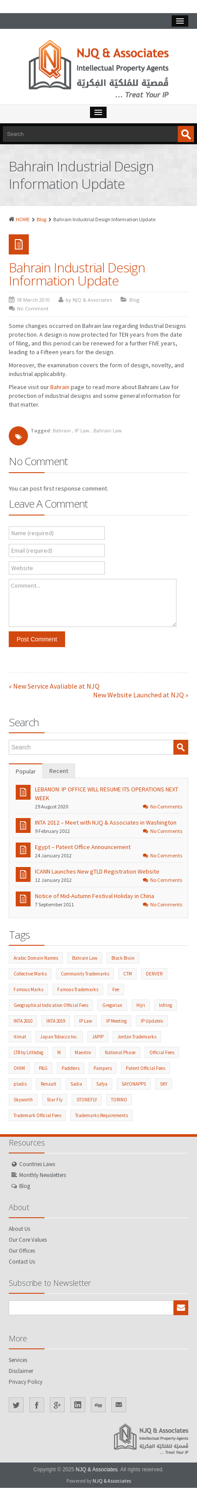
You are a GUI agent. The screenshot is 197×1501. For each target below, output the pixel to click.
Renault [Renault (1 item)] (48, 1084)
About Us (19, 1229)
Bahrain (59, 387)
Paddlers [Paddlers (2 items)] (70, 1068)
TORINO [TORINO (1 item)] (119, 1100)
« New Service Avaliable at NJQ (54, 686)
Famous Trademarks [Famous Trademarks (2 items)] (77, 989)
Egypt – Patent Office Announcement (83, 847)
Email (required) (31, 550)
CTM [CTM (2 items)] (127, 974)
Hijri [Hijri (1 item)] (140, 1005)
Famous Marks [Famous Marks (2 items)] (28, 989)
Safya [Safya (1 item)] (101, 1084)
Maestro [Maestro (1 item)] (83, 1052)
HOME (23, 219)
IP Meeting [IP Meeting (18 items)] (116, 1021)
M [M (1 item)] (59, 1052)
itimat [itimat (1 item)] (20, 1037)
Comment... (25, 585)
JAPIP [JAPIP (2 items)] (98, 1037)
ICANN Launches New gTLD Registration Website (97, 871)
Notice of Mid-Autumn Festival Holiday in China (94, 896)
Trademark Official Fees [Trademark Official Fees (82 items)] (37, 1115)
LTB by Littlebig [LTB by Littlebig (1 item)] (28, 1052)
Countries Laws (37, 1164)
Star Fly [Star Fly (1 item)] (54, 1100)
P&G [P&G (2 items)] (43, 1068)
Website (22, 568)
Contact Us (22, 1261)
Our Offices (22, 1250)
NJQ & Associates (97, 1469)
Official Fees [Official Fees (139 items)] (161, 1052)
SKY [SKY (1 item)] (163, 1084)
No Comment (32, 308)
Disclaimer (21, 1371)
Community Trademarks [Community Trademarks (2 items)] (85, 974)
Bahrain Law (107, 430)
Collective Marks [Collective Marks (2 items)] (30, 974)
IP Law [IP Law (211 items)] (85, 1021)
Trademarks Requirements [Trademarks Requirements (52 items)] (101, 1115)
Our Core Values (28, 1239)
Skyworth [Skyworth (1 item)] (23, 1100)
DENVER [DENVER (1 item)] (154, 974)
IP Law (82, 430)
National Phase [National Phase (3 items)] (120, 1052)
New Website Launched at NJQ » (140, 694)
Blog (41, 219)
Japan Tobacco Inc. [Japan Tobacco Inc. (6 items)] (59, 1037)
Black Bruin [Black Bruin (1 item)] (123, 958)
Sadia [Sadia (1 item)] (76, 1084)
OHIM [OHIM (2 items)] (19, 1068)
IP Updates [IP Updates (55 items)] (152, 1021)
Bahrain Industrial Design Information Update (77, 273)
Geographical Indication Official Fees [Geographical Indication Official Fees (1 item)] (51, 1005)
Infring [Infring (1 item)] (165, 1005)
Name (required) (32, 533)
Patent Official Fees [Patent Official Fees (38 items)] (145, 1068)
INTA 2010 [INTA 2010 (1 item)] (23, 1021)
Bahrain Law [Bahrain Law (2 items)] (84, 958)
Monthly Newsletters (42, 1175)
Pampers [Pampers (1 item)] (102, 1068)
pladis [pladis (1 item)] (20, 1084)
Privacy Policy (25, 1382)
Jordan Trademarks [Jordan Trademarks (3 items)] (137, 1037)
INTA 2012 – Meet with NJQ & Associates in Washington (105, 822)
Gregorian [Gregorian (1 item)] (112, 1005)
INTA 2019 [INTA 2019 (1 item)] (55, 1021)
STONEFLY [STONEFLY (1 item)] (86, 1100)
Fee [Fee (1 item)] (115, 989)
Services (18, 1360)
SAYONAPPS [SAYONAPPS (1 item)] (133, 1084)
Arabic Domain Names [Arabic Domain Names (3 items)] (36, 958)
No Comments (162, 806)
